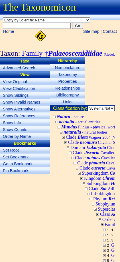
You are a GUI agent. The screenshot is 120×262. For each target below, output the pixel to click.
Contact (110, 31)
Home (8, 31)
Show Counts (15, 129)
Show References (19, 116)
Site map (91, 31)
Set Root (11, 150)
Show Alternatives (19, 109)
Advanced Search (19, 68)
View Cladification (19, 88)
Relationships (67, 88)
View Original (15, 81)
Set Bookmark (16, 157)
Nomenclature (67, 67)
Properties (67, 81)
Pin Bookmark (16, 170)
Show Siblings (16, 95)
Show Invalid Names (21, 102)
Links (67, 102)
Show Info (12, 122)
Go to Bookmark (17, 164)
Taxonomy (67, 74)
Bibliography (67, 95)
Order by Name (17, 136)
